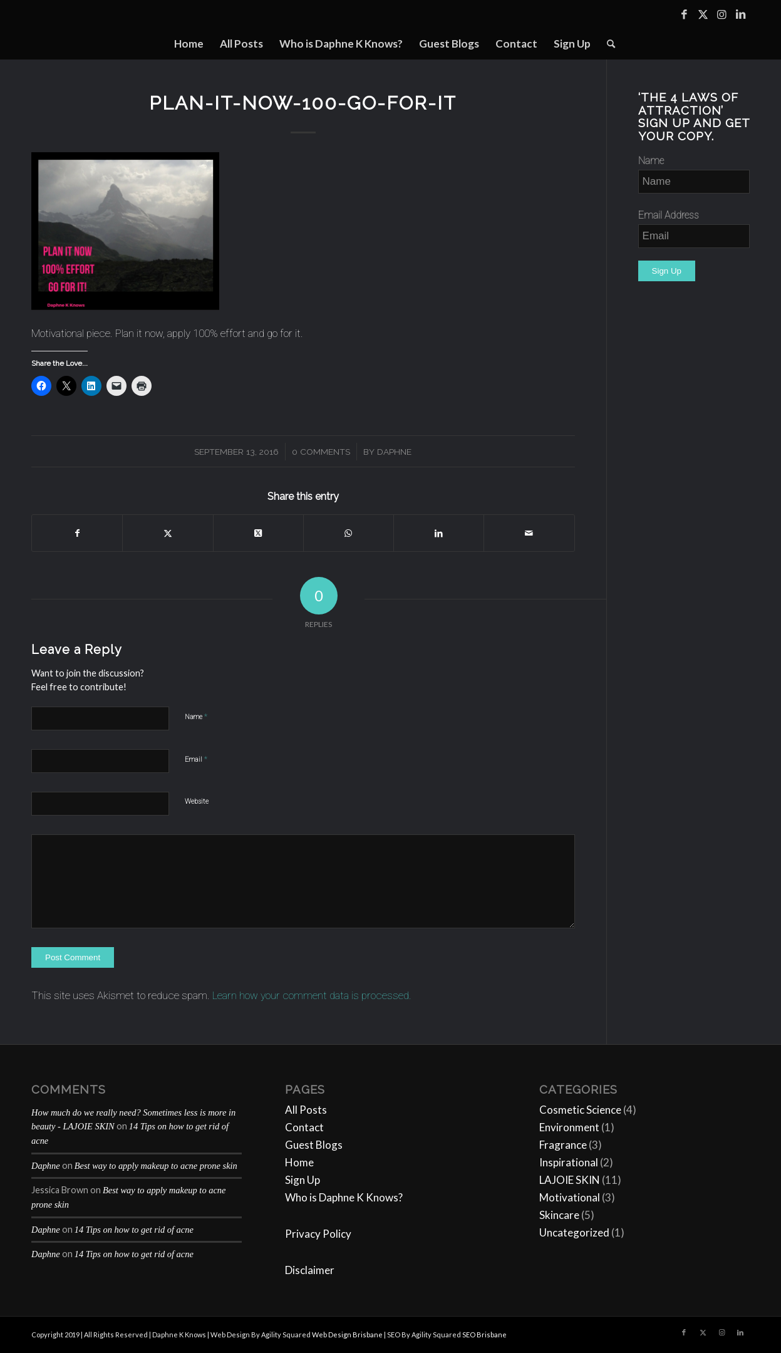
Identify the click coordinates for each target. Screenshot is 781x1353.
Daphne (394, 452)
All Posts (306, 1109)
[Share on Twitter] (167, 533)
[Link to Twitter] (702, 14)
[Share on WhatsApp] (348, 533)
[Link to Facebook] (684, 14)
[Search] (607, 44)
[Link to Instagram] (721, 14)
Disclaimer (309, 1270)
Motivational (569, 1197)
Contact (304, 1127)
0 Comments (321, 452)
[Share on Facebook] (77, 533)
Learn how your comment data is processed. (311, 995)
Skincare (559, 1214)
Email (196, 759)
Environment (569, 1127)
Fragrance (563, 1144)
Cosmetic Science (580, 1109)
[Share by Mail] (529, 533)
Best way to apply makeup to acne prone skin (156, 1166)
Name (196, 716)
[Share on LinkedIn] (439, 533)
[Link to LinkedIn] (740, 14)
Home (299, 1162)
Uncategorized (574, 1232)
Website (197, 801)
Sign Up (302, 1179)
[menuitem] (189, 44)
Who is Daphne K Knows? (344, 1197)
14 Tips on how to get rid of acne (134, 1230)
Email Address (668, 215)
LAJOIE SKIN (569, 1179)
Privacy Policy (318, 1233)
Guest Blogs (314, 1144)
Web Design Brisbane (347, 1334)
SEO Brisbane (484, 1334)
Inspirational (568, 1162)
